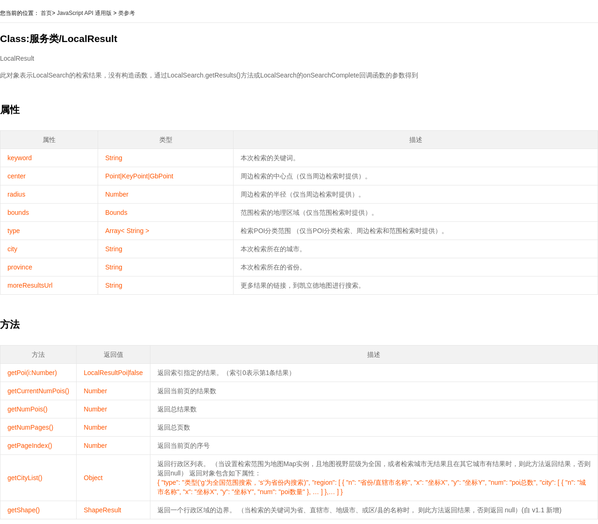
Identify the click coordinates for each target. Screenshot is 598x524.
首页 (46, 13)
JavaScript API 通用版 (84, 13)
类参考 (126, 13)
